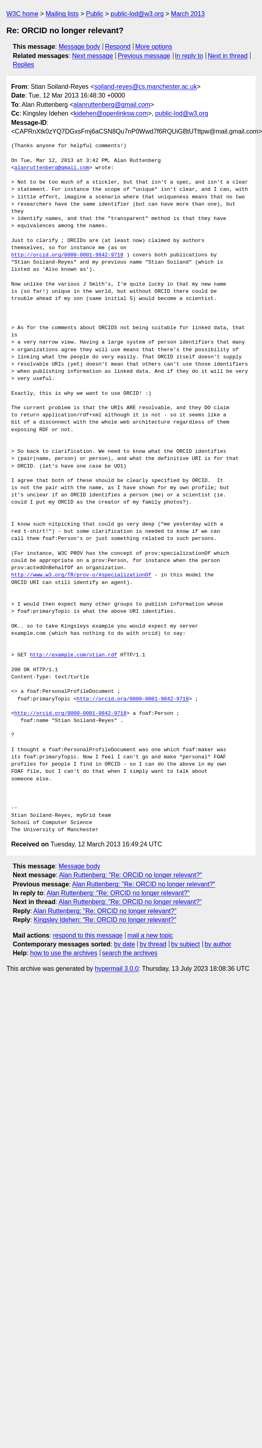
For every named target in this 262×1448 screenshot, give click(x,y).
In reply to (189, 55)
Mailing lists (62, 13)
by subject (185, 944)
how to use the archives (63, 953)
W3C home (22, 13)
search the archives (130, 953)
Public (94, 13)
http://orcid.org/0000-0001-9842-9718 (67, 255)
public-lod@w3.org (137, 13)
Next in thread (228, 55)
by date (124, 944)
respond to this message (87, 935)
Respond (118, 46)
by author (217, 944)
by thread (153, 944)
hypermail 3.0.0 (116, 968)
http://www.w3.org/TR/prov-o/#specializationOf (81, 575)
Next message (92, 55)
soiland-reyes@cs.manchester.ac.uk (145, 86)
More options (154, 46)
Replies (23, 64)
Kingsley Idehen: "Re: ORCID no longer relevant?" (105, 919)
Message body (79, 46)
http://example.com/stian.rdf (73, 655)
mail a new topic (150, 935)
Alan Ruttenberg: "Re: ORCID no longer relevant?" (130, 875)
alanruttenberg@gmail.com (111, 104)
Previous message (144, 55)
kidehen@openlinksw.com (111, 113)
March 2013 (188, 13)
